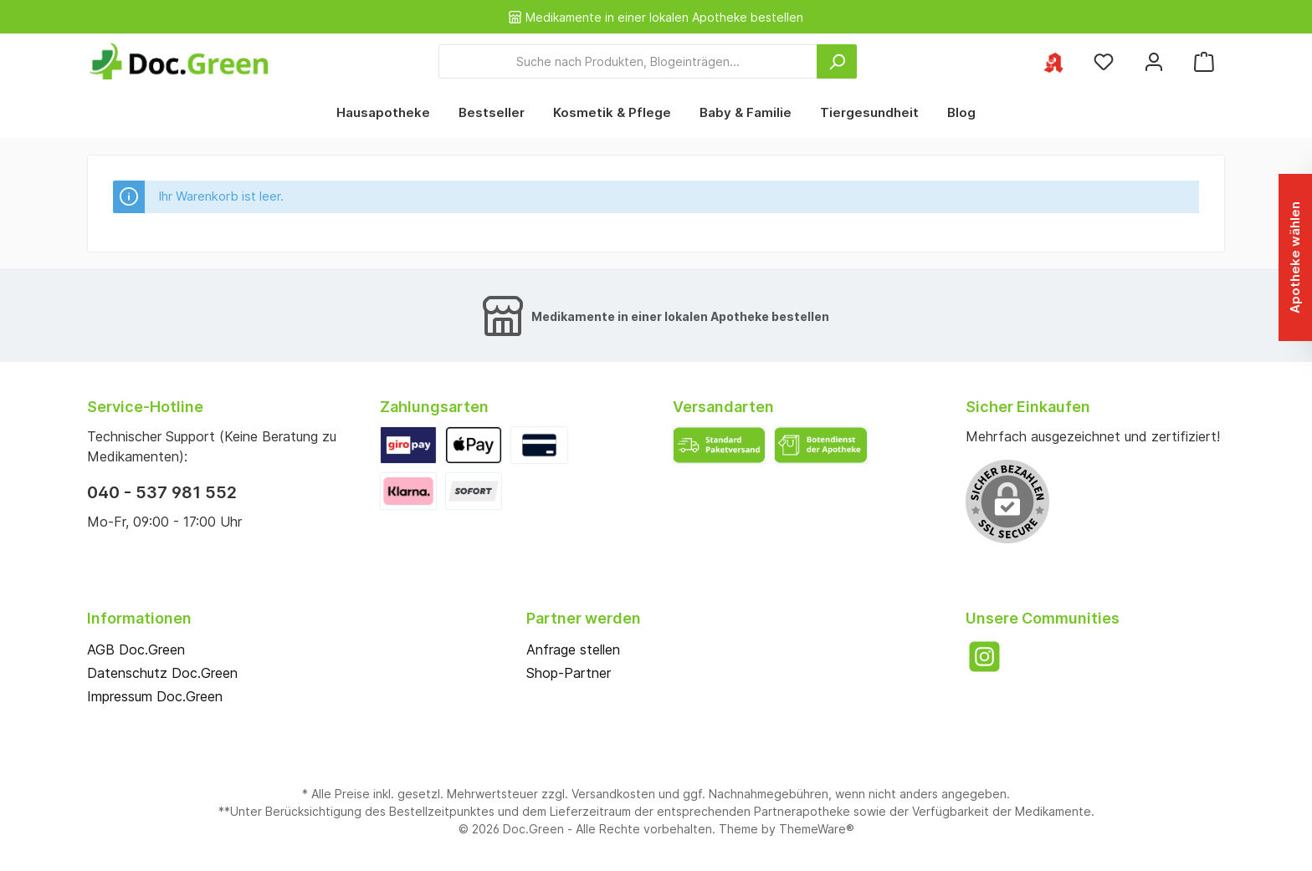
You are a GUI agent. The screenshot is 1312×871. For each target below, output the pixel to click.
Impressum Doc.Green (155, 696)
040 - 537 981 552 (162, 492)
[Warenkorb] (1204, 61)
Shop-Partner (568, 673)
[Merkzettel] (1104, 61)
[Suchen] (837, 61)
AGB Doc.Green (136, 649)
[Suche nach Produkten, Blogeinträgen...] (627, 61)
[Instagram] (984, 656)
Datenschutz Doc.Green (162, 673)
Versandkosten (613, 794)
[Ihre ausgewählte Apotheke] (1053, 61)
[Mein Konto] (1154, 61)
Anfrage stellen (573, 649)
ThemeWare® (816, 829)
